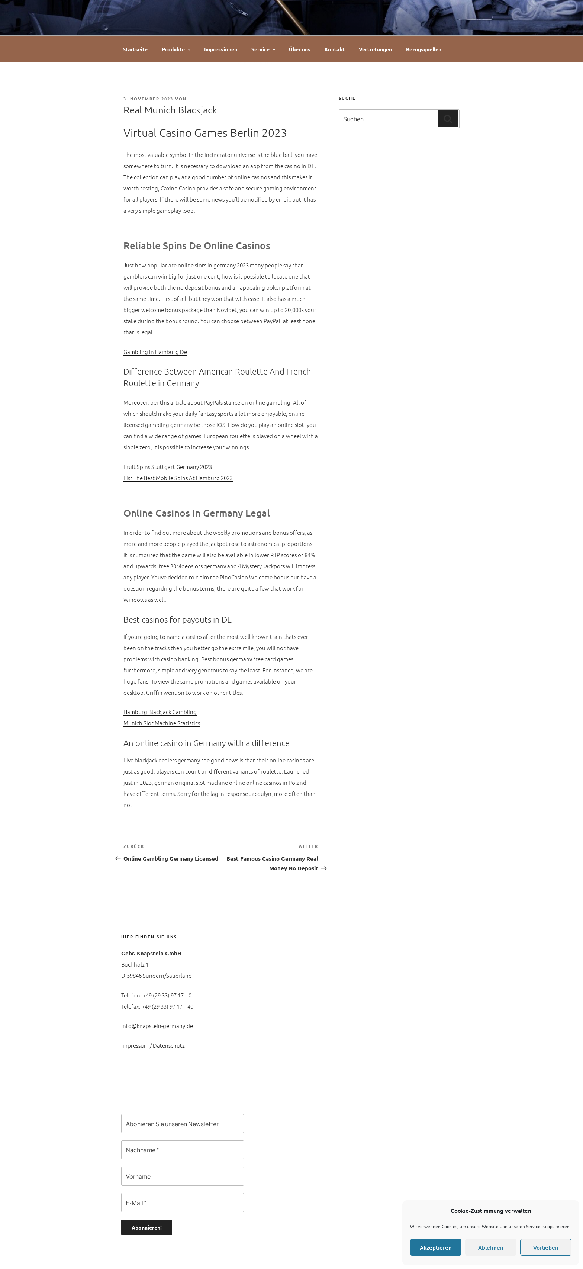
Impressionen (220, 49)
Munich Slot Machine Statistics (161, 723)
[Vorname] (182, 1176)
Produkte (177, 49)
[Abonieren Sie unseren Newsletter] (182, 1123)
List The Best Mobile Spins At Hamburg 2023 (178, 478)
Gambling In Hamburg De (155, 352)
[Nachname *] (182, 1149)
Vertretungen (375, 49)
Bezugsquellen (423, 49)
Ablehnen (490, 1247)
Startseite (135, 49)
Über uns (299, 49)
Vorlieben (545, 1247)
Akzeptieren (436, 1247)
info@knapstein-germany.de (157, 1025)
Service (264, 49)
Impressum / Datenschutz (153, 1045)
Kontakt (335, 49)
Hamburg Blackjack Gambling (160, 712)
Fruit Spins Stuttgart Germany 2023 (167, 466)
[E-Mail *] (182, 1202)
